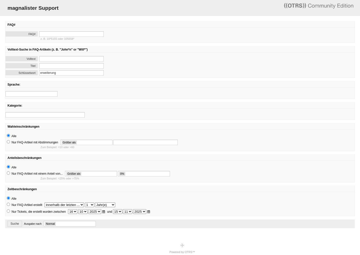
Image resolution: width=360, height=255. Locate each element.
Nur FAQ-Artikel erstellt (27, 205)
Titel (33, 65)
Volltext (31, 58)
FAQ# (32, 34)
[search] (32, 94)
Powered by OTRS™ (182, 248)
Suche (14, 223)
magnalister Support (33, 8)
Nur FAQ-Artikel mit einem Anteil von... (37, 173)
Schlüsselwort (27, 72)
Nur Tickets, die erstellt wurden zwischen (39, 211)
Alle (14, 136)
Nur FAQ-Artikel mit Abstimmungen (35, 142)
